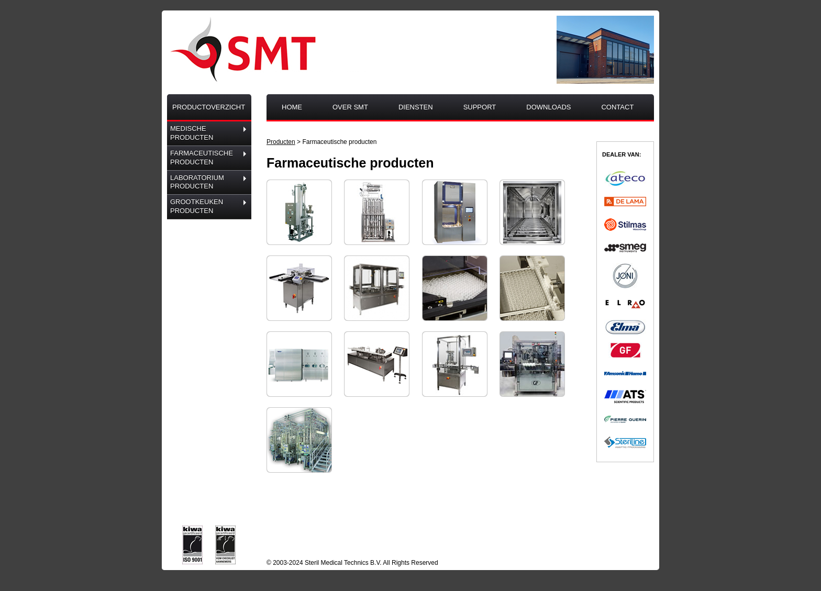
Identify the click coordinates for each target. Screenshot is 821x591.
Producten (281, 142)
